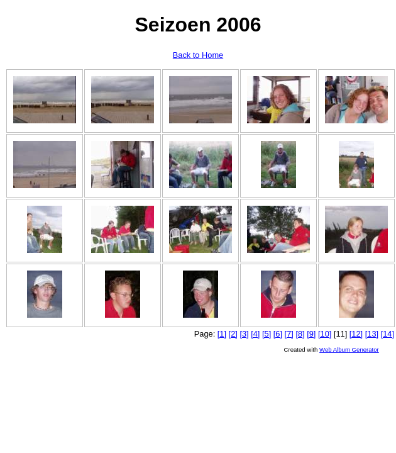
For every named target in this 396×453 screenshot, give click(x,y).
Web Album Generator (349, 349)
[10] (324, 333)
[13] (371, 333)
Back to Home (198, 55)
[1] (221, 333)
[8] (299, 333)
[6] (277, 333)
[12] (356, 333)
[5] (266, 333)
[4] (255, 333)
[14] (387, 333)
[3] (243, 333)
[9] (311, 333)
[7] (289, 333)
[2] (233, 333)
